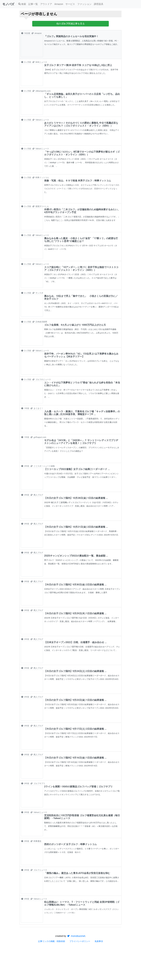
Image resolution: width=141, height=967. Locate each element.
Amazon (58, 4)
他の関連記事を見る (70, 23)
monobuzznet (76, 936)
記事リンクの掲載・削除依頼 (51, 941)
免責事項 (99, 941)
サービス (70, 4)
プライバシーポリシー (79, 941)
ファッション (84, 4)
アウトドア (46, 4)
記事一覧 (33, 4)
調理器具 (98, 4)
